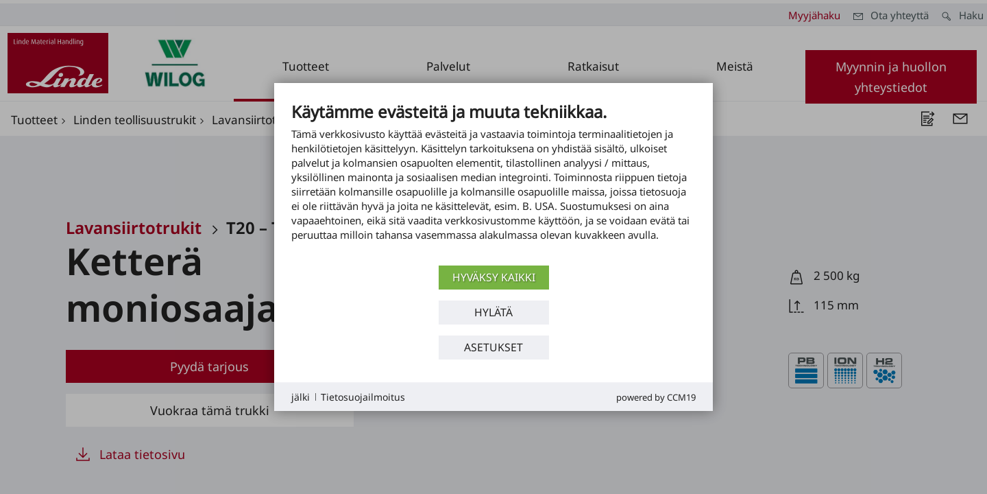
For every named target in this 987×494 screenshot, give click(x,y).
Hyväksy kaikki (493, 277)
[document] (493, 182)
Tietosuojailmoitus (363, 396)
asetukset (493, 347)
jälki (300, 396)
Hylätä (493, 312)
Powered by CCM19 (656, 397)
